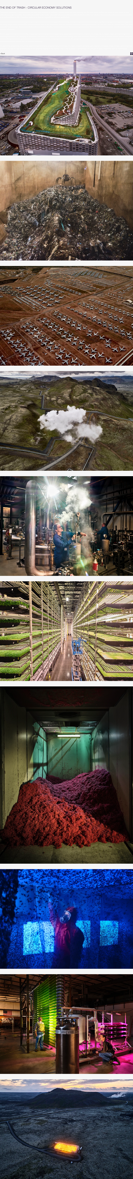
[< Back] (4, 53)
